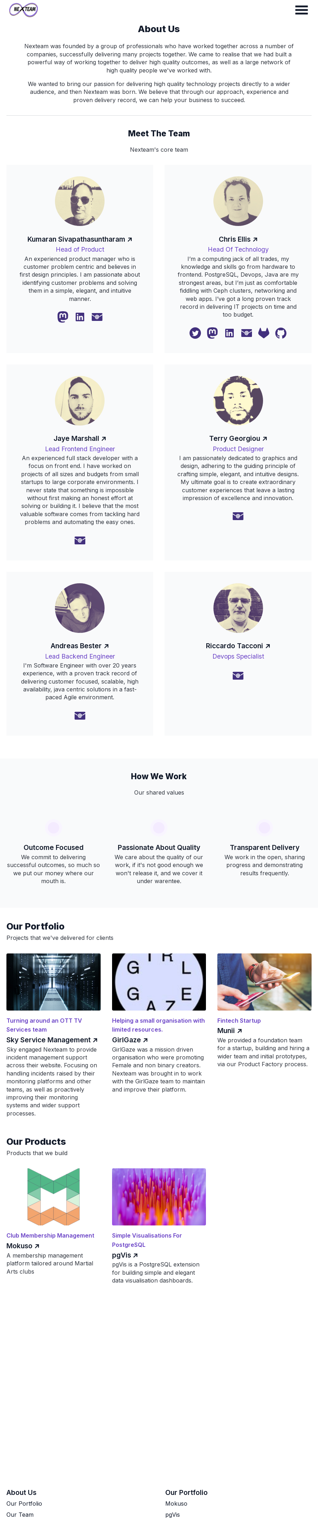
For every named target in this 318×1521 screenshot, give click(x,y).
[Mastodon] (63, 317)
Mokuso (176, 1503)
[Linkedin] (80, 317)
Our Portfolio (24, 1503)
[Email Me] (97, 317)
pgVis (172, 1514)
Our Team (20, 1514)
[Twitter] (195, 333)
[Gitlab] (263, 333)
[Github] (281, 333)
